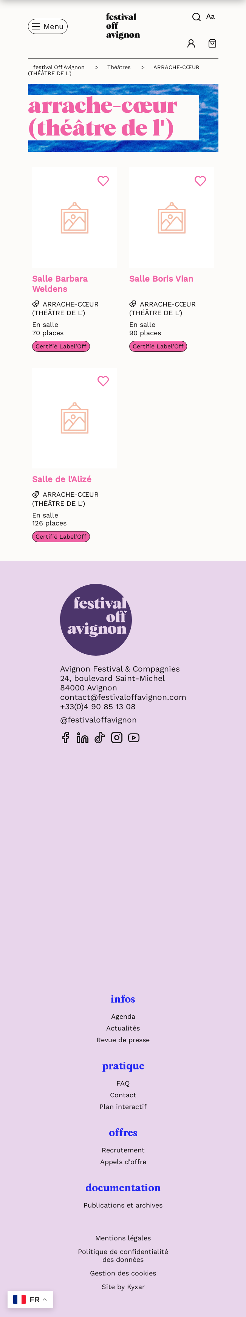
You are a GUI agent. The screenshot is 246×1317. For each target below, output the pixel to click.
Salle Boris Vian (161, 278)
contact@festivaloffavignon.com (123, 697)
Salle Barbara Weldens (60, 283)
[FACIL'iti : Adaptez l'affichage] (211, 15)
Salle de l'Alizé (61, 479)
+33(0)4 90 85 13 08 (98, 706)
